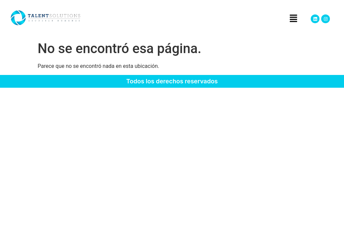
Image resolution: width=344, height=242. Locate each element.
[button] (293, 18)
